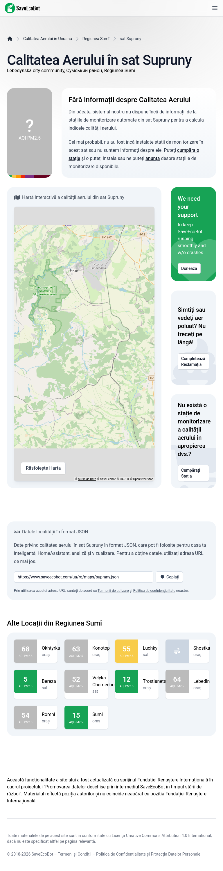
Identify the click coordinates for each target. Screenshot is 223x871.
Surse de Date (87, 479)
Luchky (150, 648)
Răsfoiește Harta (43, 468)
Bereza (49, 681)
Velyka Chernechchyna (108, 681)
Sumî (97, 714)
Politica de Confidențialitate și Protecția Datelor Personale (148, 854)
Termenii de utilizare (113, 591)
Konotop (101, 648)
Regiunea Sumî (95, 38)
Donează (189, 268)
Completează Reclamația (193, 361)
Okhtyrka (51, 648)
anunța (152, 158)
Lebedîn (201, 681)
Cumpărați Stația (193, 473)
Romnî (48, 714)
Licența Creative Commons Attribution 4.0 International (161, 835)
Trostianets (154, 681)
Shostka (201, 648)
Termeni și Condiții (74, 854)
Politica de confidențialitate (154, 591)
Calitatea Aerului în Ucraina (47, 38)
